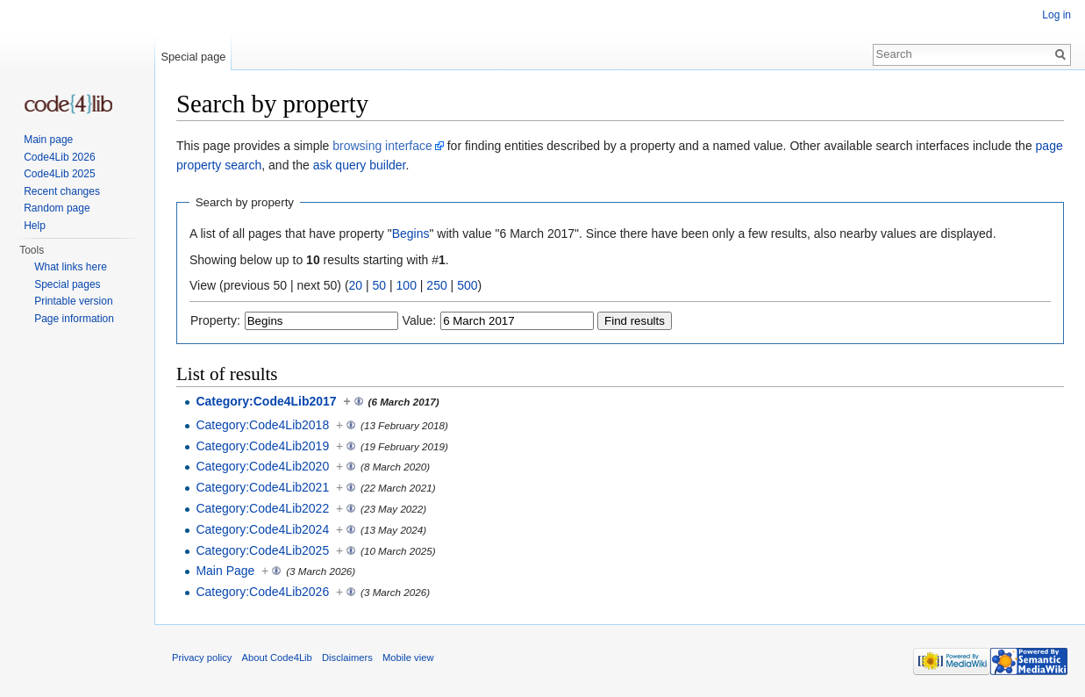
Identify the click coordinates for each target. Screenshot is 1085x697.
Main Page (225, 571)
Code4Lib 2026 (59, 157)
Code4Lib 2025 (59, 174)
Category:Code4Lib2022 (262, 508)
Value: (420, 320)
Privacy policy (202, 657)
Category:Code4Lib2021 (262, 487)
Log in (1056, 15)
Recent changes (62, 191)
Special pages (67, 284)
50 (380, 285)
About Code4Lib (277, 657)
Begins (411, 233)
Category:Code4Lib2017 (266, 401)
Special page (193, 56)
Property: (215, 320)
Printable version (73, 301)
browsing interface (382, 146)
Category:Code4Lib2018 (262, 425)
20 (356, 285)
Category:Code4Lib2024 (262, 529)
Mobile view (407, 657)
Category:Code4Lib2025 (262, 550)
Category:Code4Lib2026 (262, 592)
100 (406, 285)
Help (35, 225)
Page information (74, 319)
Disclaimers (347, 657)
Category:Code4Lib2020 (262, 466)
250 (436, 285)
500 (467, 285)
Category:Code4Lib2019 (262, 446)
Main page (48, 139)
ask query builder (359, 165)
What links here (70, 267)
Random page (56, 208)
